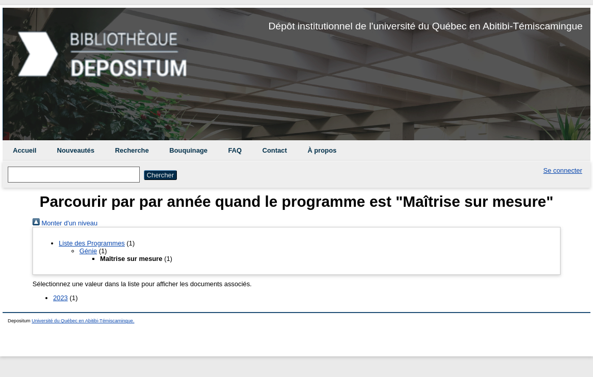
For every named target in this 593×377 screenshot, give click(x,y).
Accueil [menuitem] (25, 150)
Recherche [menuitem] (132, 150)
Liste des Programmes (92, 243)
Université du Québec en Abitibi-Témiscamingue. (83, 320)
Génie (88, 251)
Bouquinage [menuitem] (189, 150)
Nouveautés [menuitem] (76, 150)
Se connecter (562, 170)
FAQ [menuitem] (234, 150)
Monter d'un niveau (64, 223)
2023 (60, 298)
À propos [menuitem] (321, 150)
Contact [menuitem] (274, 150)
